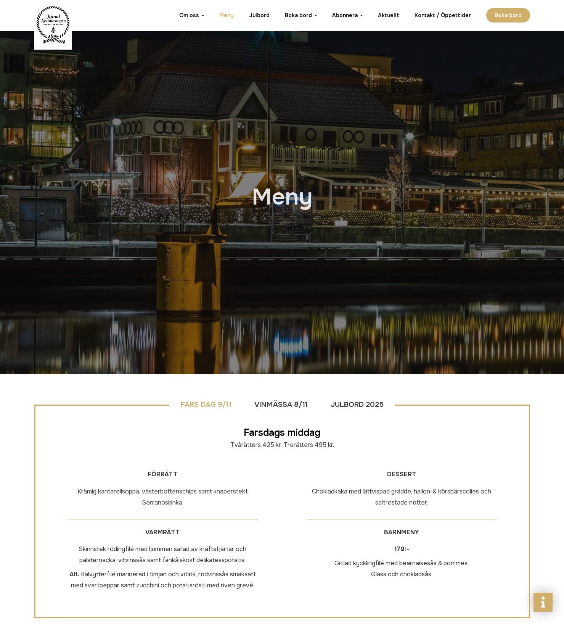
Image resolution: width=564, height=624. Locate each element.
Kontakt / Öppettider (443, 15)
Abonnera (345, 15)
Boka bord (298, 15)
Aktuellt (388, 15)
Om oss (189, 15)
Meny (226, 15)
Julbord (259, 15)
